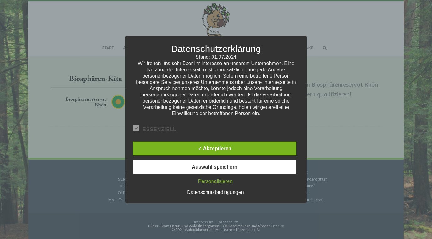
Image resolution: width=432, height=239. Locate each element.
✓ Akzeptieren (215, 148)
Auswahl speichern (215, 167)
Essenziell (155, 128)
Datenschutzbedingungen (215, 192)
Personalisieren (215, 181)
